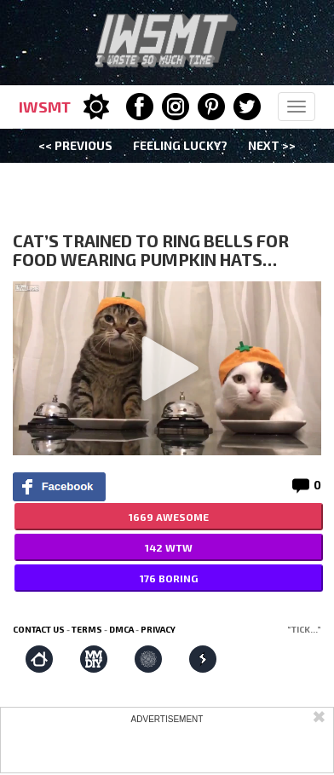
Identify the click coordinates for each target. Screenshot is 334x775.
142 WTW (169, 547)
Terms (87, 629)
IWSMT (45, 106)
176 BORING (169, 578)
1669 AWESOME (169, 517)
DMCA (121, 629)
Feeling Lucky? (180, 145)
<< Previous (75, 145)
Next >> (272, 145)
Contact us (39, 629)
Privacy (158, 629)
